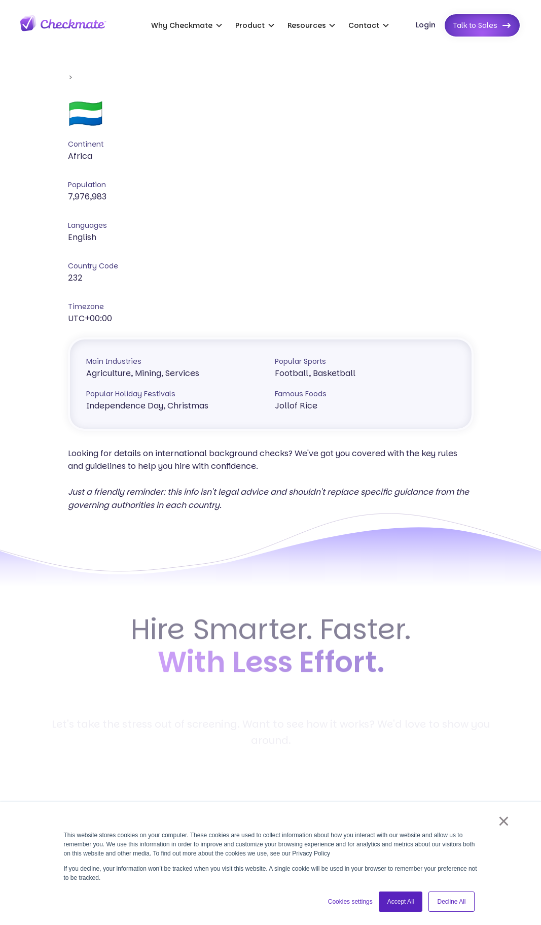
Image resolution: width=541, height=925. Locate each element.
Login (426, 25)
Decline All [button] (451, 901)
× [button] (504, 821)
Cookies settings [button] (350, 901)
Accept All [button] (400, 901)
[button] (187, 25)
